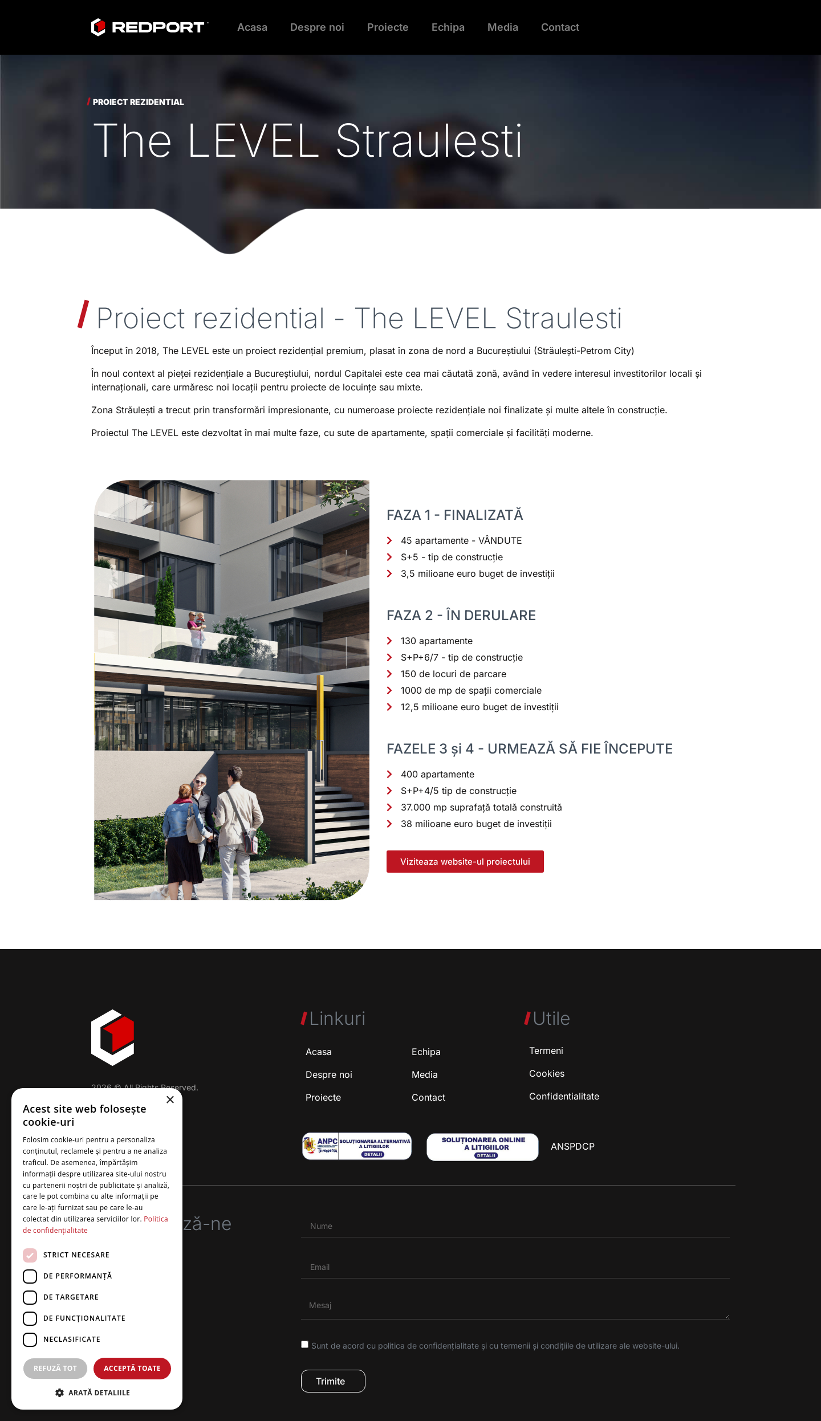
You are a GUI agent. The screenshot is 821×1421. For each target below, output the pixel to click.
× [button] (169, 1100)
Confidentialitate (564, 1096)
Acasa (252, 27)
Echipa (448, 27)
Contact (560, 27)
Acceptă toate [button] (132, 1368)
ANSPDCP (573, 1146)
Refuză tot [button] (55, 1368)
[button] (97, 1392)
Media (502, 27)
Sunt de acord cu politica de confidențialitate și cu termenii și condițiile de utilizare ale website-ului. (495, 1345)
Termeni (546, 1050)
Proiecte (388, 27)
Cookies (546, 1073)
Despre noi (317, 27)
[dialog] (96, 1249)
